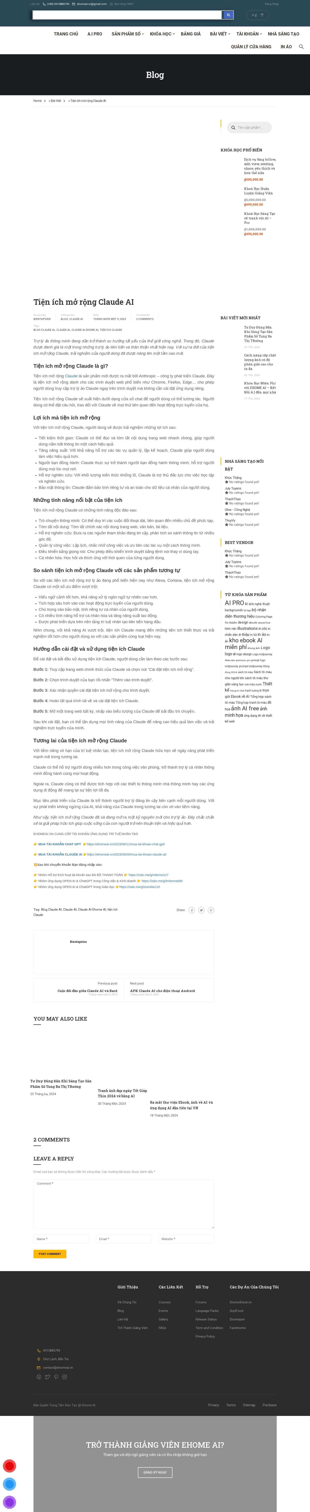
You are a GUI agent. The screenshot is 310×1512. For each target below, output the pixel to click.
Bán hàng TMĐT (121, 4)
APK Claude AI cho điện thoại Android (162, 991)
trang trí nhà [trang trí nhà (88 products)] (237, 690)
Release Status (206, 1319)
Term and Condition (209, 1328)
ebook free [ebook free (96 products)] (264, 622)
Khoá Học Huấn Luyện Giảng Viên (258, 190)
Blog (64, 319)
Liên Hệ (34, 4)
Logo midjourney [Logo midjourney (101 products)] (262, 654)
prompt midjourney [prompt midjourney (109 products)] (250, 666)
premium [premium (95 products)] (241, 660)
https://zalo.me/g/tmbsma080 (162, 881)
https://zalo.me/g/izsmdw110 (139, 887)
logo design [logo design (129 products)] (244, 654)
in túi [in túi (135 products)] (253, 634)
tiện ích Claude (111, 329)
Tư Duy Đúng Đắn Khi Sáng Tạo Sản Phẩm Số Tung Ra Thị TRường (258, 334)
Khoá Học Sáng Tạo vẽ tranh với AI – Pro (259, 218)
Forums (201, 1302)
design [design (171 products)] (243, 622)
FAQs (162, 1328)
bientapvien (42, 319)
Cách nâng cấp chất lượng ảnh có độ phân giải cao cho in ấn (260, 362)
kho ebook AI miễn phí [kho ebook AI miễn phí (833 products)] (243, 644)
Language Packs (207, 1311)
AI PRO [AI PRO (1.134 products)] (234, 603)
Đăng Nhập (272, 4)
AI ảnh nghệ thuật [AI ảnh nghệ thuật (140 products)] (257, 604)
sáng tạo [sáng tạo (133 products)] (237, 684)
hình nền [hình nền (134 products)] (230, 628)
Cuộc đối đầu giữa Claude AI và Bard (87, 991)
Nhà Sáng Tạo (283, 34)
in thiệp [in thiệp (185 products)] (244, 635)
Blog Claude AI (44, 329)
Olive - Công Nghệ (237, 510)
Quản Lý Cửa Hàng (251, 46)
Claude (71, 376)
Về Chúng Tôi (127, 1302)
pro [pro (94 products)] (248, 660)
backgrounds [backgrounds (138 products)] (234, 610)
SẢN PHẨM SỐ (126, 34)
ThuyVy (230, 520)
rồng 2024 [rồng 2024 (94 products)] (231, 672)
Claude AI (76, 319)
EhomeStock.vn (241, 1302)
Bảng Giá (191, 34)
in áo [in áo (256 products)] (262, 634)
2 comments (145, 319)
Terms (231, 1405)
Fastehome (238, 1328)
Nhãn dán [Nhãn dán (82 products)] (230, 660)
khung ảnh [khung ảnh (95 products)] (254, 648)
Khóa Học (161, 34)
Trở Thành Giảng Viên (133, 1328)
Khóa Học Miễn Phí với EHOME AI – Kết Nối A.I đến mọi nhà (260, 387)
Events (163, 1311)
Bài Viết (218, 34)
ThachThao (233, 499)
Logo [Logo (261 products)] (265, 647)
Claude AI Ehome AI (84, 329)
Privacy (213, 1405)
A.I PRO (94, 34)
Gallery (163, 1319)
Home (37, 101)
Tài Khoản (247, 34)
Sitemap (249, 1405)
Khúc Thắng (233, 478)
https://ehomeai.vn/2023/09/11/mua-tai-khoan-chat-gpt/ (126, 844)
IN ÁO (286, 46)
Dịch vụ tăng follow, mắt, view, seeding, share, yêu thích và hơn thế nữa (260, 166)
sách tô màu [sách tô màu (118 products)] (245, 672)
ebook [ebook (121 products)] (253, 622)
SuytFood (236, 1311)
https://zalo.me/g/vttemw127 (148, 875)
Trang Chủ (66, 34)
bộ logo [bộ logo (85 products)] (247, 610)
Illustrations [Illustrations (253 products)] (247, 628)
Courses (165, 1302)
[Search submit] (228, 15)
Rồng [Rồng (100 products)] (266, 666)
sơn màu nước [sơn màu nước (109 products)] (253, 684)
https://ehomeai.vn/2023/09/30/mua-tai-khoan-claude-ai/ (126, 854)
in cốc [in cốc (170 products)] (263, 629)
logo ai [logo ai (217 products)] (230, 654)
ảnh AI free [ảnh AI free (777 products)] (245, 708)
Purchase (270, 1405)
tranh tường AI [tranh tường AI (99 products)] (253, 690)
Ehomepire (237, 1319)
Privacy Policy (205, 1336)
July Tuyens (233, 488)
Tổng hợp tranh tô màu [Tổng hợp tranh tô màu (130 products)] (251, 702)
